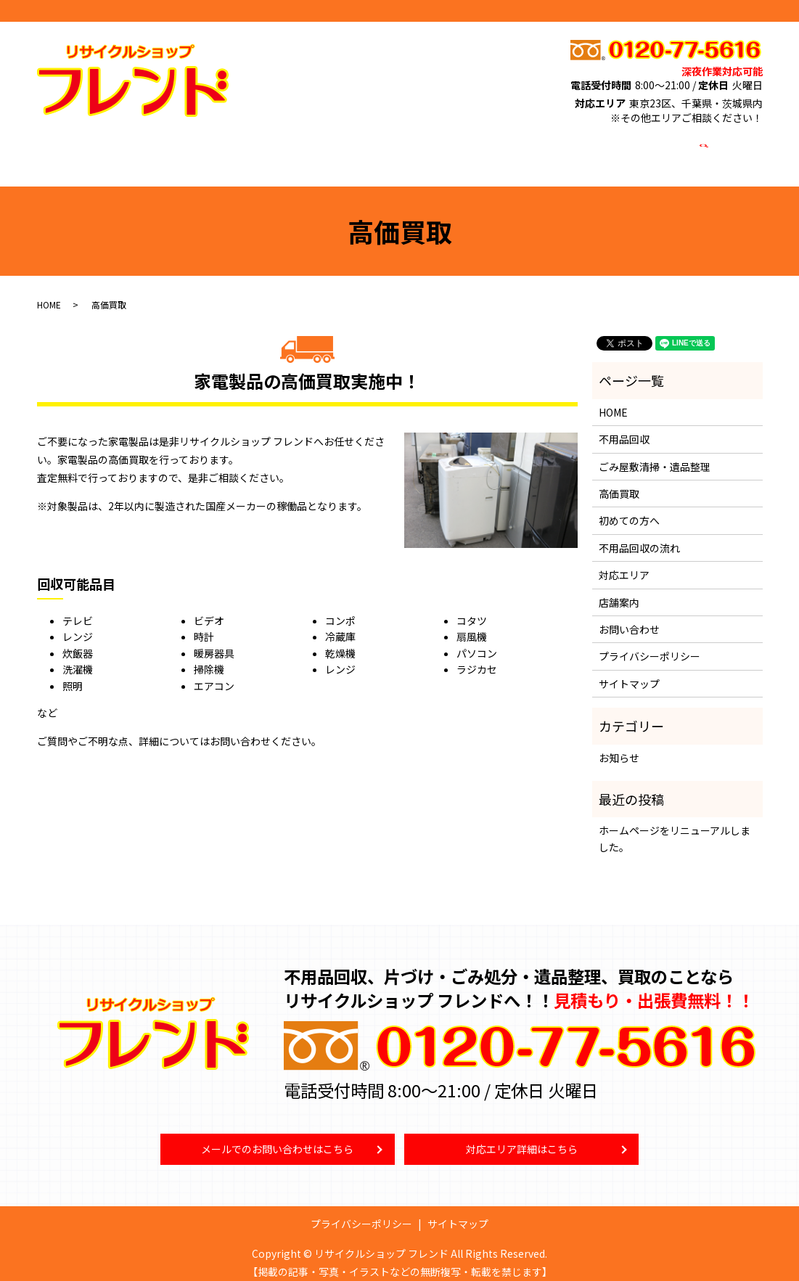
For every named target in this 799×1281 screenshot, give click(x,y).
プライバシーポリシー (649, 642)
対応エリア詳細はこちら (522, 1137)
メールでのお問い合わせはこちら (277, 1137)
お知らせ (619, 743)
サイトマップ (629, 670)
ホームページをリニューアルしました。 (674, 824)
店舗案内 (575, 149)
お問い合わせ (645, 149)
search (702, 150)
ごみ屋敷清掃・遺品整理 (274, 149)
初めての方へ (437, 149)
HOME (116, 149)
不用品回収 (174, 149)
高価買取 (368, 149)
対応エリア (511, 149)
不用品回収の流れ (639, 534)
